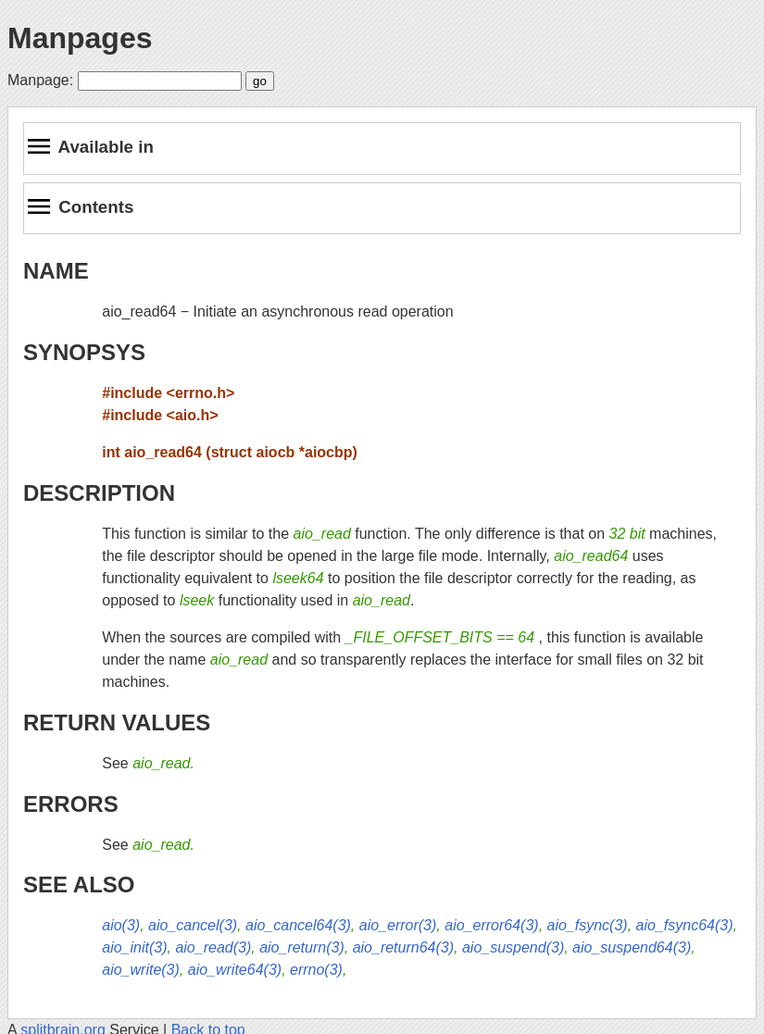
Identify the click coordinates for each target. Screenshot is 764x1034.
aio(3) (121, 925)
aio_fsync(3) (587, 925)
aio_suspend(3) (513, 947)
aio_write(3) (141, 970)
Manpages (79, 38)
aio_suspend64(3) (631, 947)
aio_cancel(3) (192, 925)
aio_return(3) (301, 947)
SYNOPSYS (84, 352)
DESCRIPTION (99, 492)
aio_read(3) (213, 947)
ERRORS (71, 803)
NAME (56, 270)
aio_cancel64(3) (298, 925)
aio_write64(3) (235, 970)
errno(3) (316, 970)
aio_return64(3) (403, 947)
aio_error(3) (398, 925)
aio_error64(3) (491, 925)
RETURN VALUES (116, 722)
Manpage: (40, 80)
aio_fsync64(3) (684, 925)
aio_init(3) (134, 947)
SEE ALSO (78, 884)
